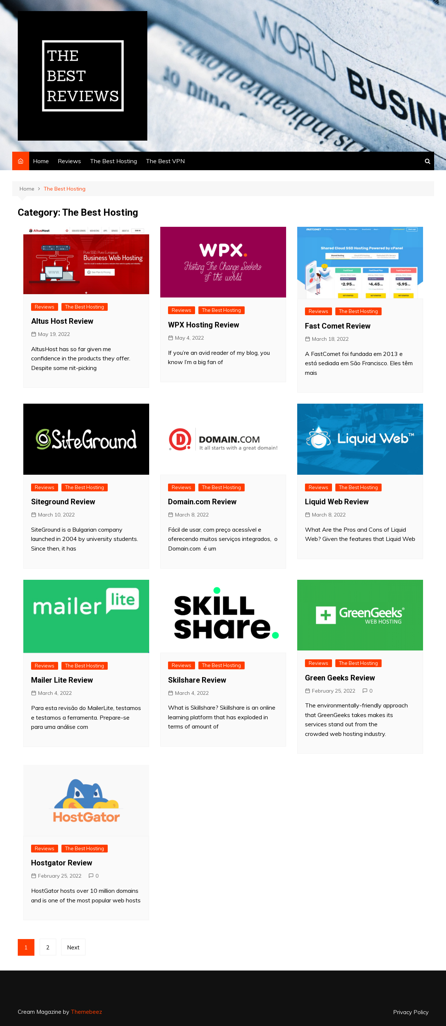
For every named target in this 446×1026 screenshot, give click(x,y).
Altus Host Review (62, 321)
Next (73, 947)
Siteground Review (63, 501)
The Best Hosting (113, 161)
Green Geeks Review (340, 677)
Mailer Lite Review (62, 680)
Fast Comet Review (337, 326)
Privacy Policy (411, 1012)
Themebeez (86, 1011)
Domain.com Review (202, 501)
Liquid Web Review (337, 501)
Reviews (69, 161)
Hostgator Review (61, 862)
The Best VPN (165, 161)
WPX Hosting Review (203, 324)
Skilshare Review (197, 680)
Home (41, 161)
